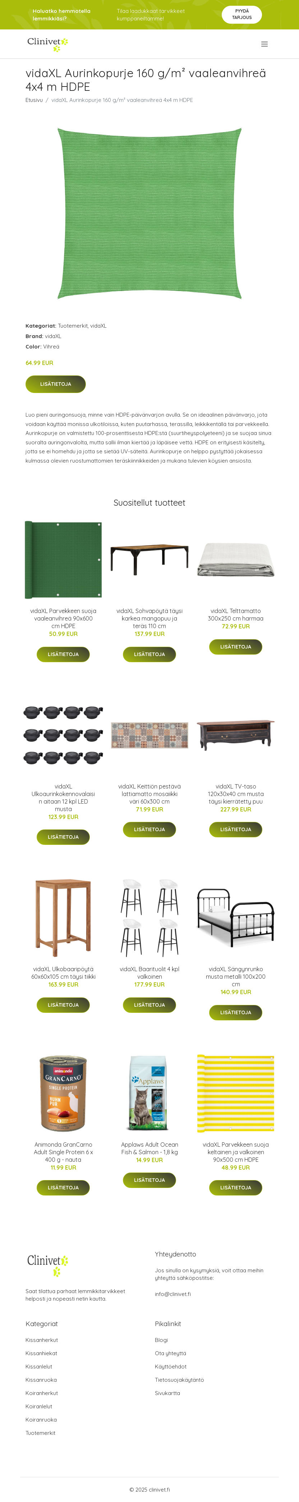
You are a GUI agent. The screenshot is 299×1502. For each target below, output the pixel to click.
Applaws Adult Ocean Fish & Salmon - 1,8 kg (149, 1148)
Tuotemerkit (73, 325)
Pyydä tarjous (242, 14)
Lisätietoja (55, 384)
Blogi (161, 1340)
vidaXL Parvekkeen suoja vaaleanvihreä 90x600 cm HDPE (63, 618)
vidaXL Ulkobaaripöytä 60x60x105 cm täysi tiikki (63, 972)
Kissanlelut (39, 1366)
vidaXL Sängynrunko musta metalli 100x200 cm (236, 976)
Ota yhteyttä (170, 1353)
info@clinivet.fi (173, 1294)
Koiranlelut (39, 1406)
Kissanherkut (42, 1340)
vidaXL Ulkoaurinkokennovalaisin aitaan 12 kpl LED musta (63, 798)
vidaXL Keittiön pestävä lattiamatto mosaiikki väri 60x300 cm (149, 794)
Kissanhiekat (41, 1353)
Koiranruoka (41, 1419)
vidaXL (98, 325)
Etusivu (34, 100)
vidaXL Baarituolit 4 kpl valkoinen (149, 972)
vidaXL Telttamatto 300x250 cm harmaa (235, 614)
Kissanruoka (41, 1379)
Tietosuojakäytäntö (179, 1379)
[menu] (265, 44)
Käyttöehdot (171, 1366)
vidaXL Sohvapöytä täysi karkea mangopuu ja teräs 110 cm (149, 618)
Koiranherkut (42, 1393)
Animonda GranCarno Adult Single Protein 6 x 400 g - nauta (63, 1152)
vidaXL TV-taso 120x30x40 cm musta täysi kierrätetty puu (236, 794)
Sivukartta (167, 1393)
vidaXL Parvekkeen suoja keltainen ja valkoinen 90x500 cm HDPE (236, 1152)
